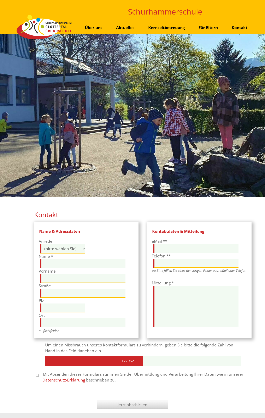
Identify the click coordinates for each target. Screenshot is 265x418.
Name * (46, 256)
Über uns (93, 27)
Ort (42, 315)
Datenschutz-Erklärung (63, 380)
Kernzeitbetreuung (166, 27)
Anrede (45, 241)
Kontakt (239, 27)
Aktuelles (125, 27)
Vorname (47, 271)
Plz (41, 300)
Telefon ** (161, 255)
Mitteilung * (163, 282)
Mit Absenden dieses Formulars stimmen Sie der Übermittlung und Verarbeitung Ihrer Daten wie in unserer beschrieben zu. (139, 377)
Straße (45, 285)
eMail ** (159, 241)
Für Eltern (208, 27)
